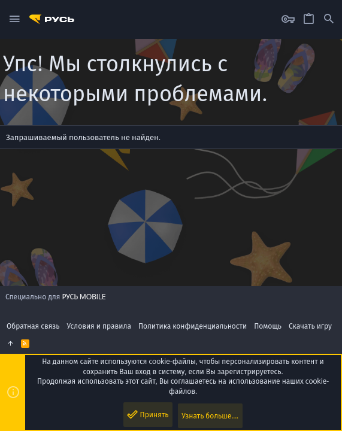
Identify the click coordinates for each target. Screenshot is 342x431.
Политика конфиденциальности (192, 325)
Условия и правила (99, 325)
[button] (14, 19)
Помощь (268, 325)
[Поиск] (329, 19)
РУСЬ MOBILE (83, 296)
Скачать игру (310, 325)
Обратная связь (33, 325)
